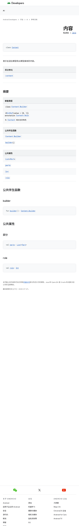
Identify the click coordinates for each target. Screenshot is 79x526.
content (9, 76)
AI (4, 11)
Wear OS (57, 507)
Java (74, 33)
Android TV (58, 518)
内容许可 (26, 282)
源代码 (5, 515)
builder (9, 142)
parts (7, 165)
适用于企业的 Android (11, 507)
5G (29, 522)
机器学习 (31, 507)
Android (6, 503)
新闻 (4, 518)
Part (12, 159)
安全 (4, 511)
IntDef (10, 113)
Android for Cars (60, 515)
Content (15, 47)
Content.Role (22, 115)
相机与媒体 (32, 515)
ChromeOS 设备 (60, 511)
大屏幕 (56, 503)
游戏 (30, 503)
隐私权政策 (32, 518)
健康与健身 (32, 511)
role (7, 178)
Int (7, 171)
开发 (21, 20)
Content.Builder (19, 107)
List (7, 159)
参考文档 (34, 20)
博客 (4, 522)
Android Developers (10, 20)
